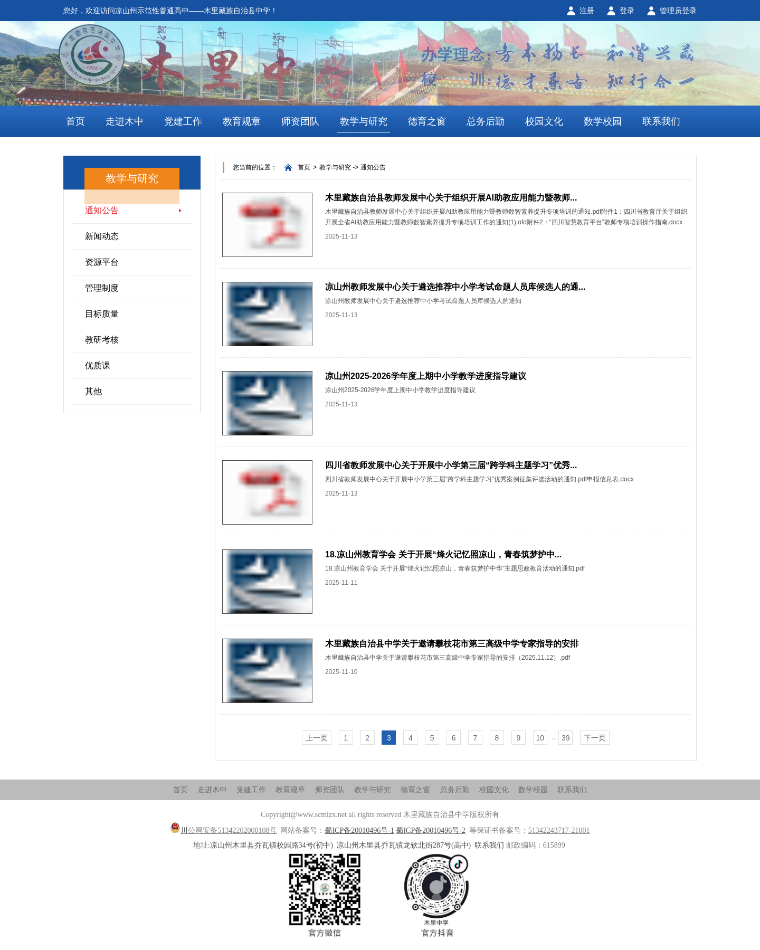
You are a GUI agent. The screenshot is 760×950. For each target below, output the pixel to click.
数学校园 (603, 121)
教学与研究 (363, 121)
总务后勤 (486, 121)
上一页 (317, 738)
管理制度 (102, 287)
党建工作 (183, 121)
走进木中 (125, 121)
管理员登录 (678, 10)
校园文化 (544, 121)
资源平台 (102, 262)
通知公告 (102, 210)
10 (540, 738)
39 (566, 738)
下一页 (595, 738)
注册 (587, 10)
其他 (93, 391)
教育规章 (242, 121)
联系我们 (661, 121)
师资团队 (300, 121)
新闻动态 (102, 236)
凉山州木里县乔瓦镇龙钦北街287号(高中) (404, 845)
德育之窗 (427, 121)
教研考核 (102, 339)
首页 (75, 121)
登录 (627, 10)
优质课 (97, 365)
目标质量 (102, 313)
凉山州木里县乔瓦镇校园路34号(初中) (271, 845)
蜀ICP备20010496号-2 (430, 830)
